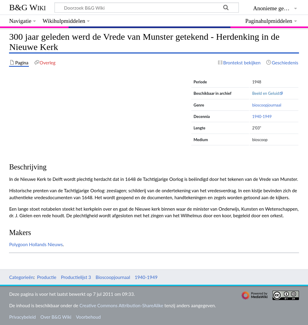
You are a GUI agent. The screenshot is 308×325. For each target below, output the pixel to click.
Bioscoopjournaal (113, 277)
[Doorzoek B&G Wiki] (146, 7)
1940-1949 (262, 116)
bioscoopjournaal (266, 105)
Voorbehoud (88, 317)
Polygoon (18, 244)
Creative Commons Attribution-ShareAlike (121, 305)
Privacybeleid (22, 317)
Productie (46, 277)
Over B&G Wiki (55, 317)
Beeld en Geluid (265, 93)
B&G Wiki (27, 7)
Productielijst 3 (76, 277)
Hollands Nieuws (46, 244)
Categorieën (21, 277)
